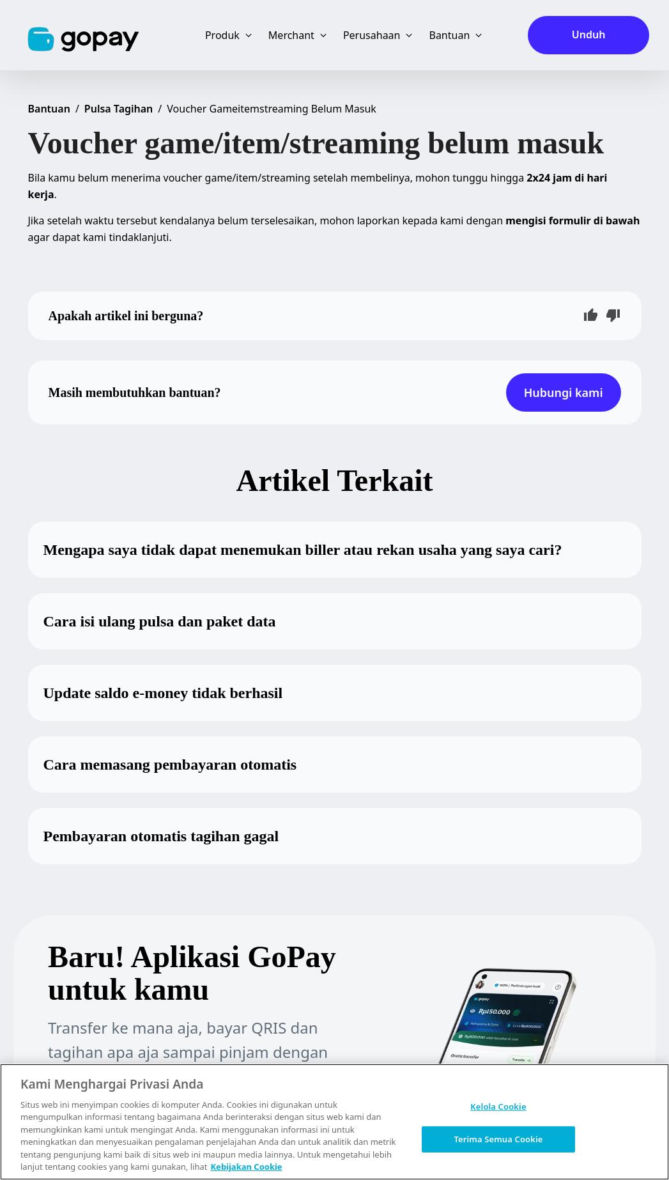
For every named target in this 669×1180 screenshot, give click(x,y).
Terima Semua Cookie (498, 1138)
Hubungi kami (563, 392)
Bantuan (49, 109)
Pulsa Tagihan (118, 109)
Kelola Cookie (498, 1106)
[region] (334, 1122)
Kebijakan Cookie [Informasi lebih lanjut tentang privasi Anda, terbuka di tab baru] (246, 1166)
